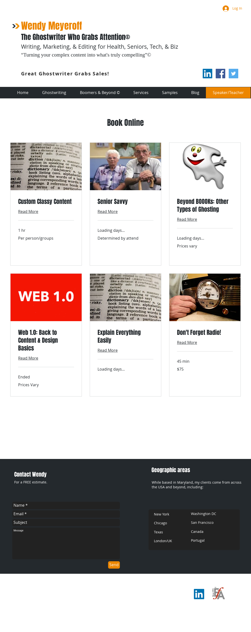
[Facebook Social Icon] (220, 73)
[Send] (114, 565)
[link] (46, 202)
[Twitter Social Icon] (233, 73)
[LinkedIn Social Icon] (207, 73)
